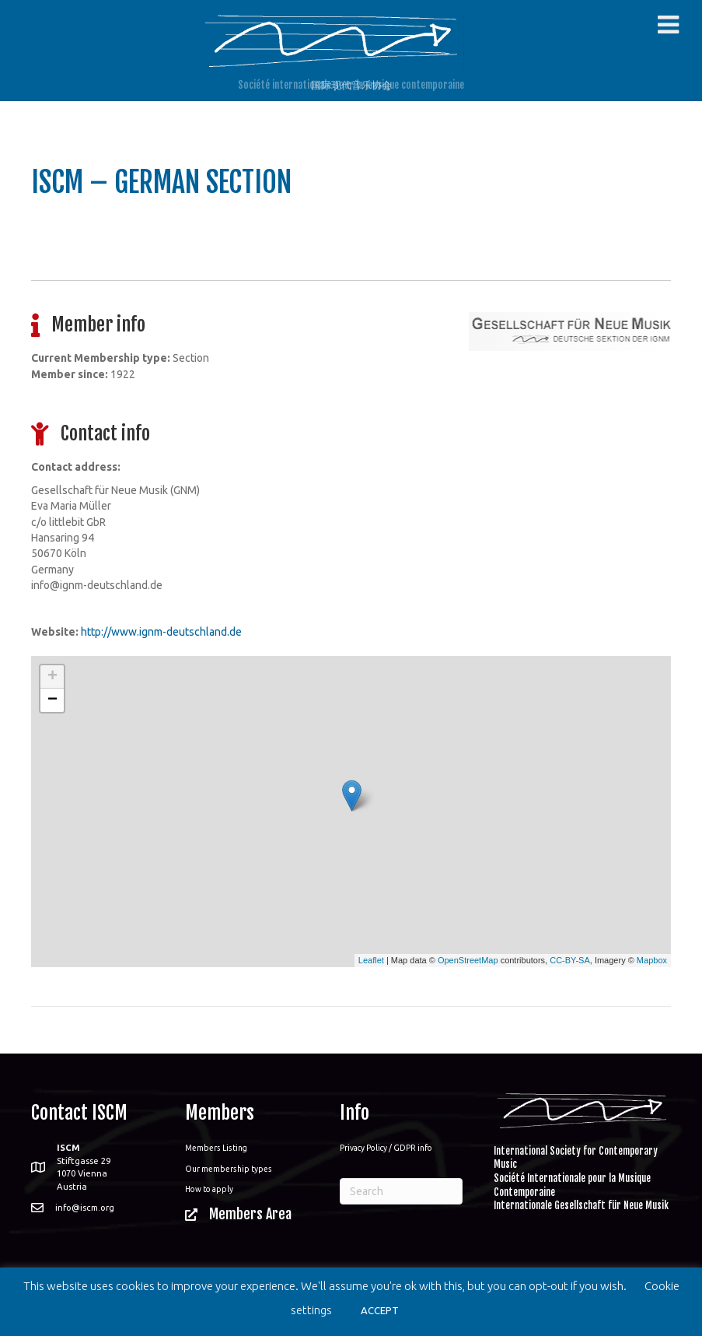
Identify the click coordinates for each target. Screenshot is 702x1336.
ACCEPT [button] (380, 1310)
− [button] (52, 700)
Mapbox (652, 960)
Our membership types (228, 1168)
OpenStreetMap (468, 960)
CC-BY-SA (570, 960)
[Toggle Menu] (668, 25)
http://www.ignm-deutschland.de (161, 632)
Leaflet (371, 960)
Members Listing (216, 1147)
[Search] (401, 1191)
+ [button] (52, 677)
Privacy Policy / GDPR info (386, 1147)
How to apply (209, 1189)
